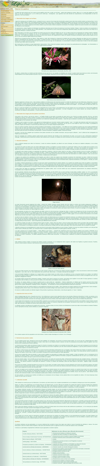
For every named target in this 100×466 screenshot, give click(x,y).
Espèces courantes (5, 12)
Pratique (3, 23)
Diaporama (3, 14)
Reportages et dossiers (7, 19)
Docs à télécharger (5, 21)
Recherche (3, 16)
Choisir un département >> (5, 33)
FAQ (2, 28)
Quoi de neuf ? (7, 26)
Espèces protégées (5, 17)
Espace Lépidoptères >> (7, 35)
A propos (3, 30)
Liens (2, 24)
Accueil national (5, 11)
